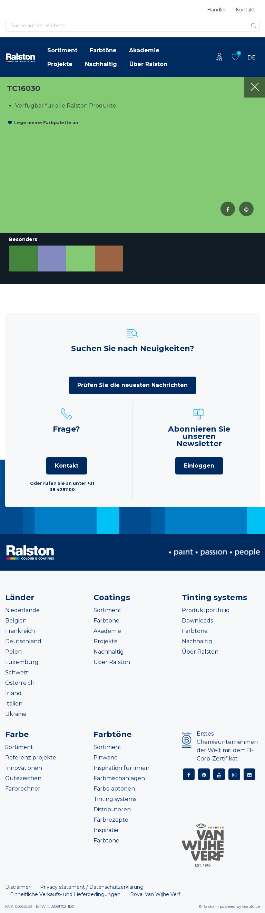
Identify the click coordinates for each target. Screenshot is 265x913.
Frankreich (20, 631)
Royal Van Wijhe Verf (155, 894)
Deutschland (23, 641)
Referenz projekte (30, 757)
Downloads (197, 620)
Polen (13, 651)
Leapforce (251, 906)
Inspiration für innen (121, 768)
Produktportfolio (205, 610)
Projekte (59, 64)
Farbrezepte (111, 820)
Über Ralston (148, 64)
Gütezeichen (23, 778)
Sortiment (62, 50)
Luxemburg (22, 662)
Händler (216, 10)
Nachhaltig (101, 64)
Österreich (20, 683)
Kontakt (245, 10)
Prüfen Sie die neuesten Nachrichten (132, 385)
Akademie (144, 50)
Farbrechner (22, 788)
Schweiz (16, 672)
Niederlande (22, 610)
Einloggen (199, 465)
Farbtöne (103, 50)
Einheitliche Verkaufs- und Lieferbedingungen (65, 894)
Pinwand (106, 757)
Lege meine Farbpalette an (46, 122)
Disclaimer (17, 887)
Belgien (16, 620)
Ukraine (16, 714)
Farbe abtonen (114, 788)
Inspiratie (106, 830)
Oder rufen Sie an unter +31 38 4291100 (62, 486)
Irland (13, 693)
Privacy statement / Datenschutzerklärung (92, 887)
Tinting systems (115, 799)
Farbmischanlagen (119, 778)
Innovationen (23, 768)
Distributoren (112, 809)
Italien (13, 703)
